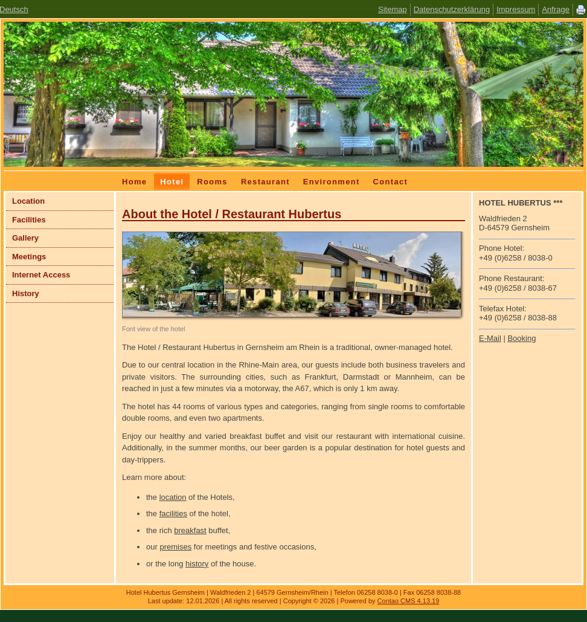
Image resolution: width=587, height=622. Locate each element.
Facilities (29, 219)
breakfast (190, 530)
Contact (390, 181)
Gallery (25, 237)
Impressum (515, 9)
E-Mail (490, 338)
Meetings (29, 256)
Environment (331, 181)
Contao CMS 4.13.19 (408, 600)
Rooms (212, 181)
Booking (521, 338)
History (25, 293)
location (173, 497)
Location (28, 201)
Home (134, 181)
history (196, 563)
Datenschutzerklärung (452, 9)
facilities (173, 513)
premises (175, 546)
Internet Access (41, 274)
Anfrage (555, 9)
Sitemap (392, 9)
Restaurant (265, 181)
